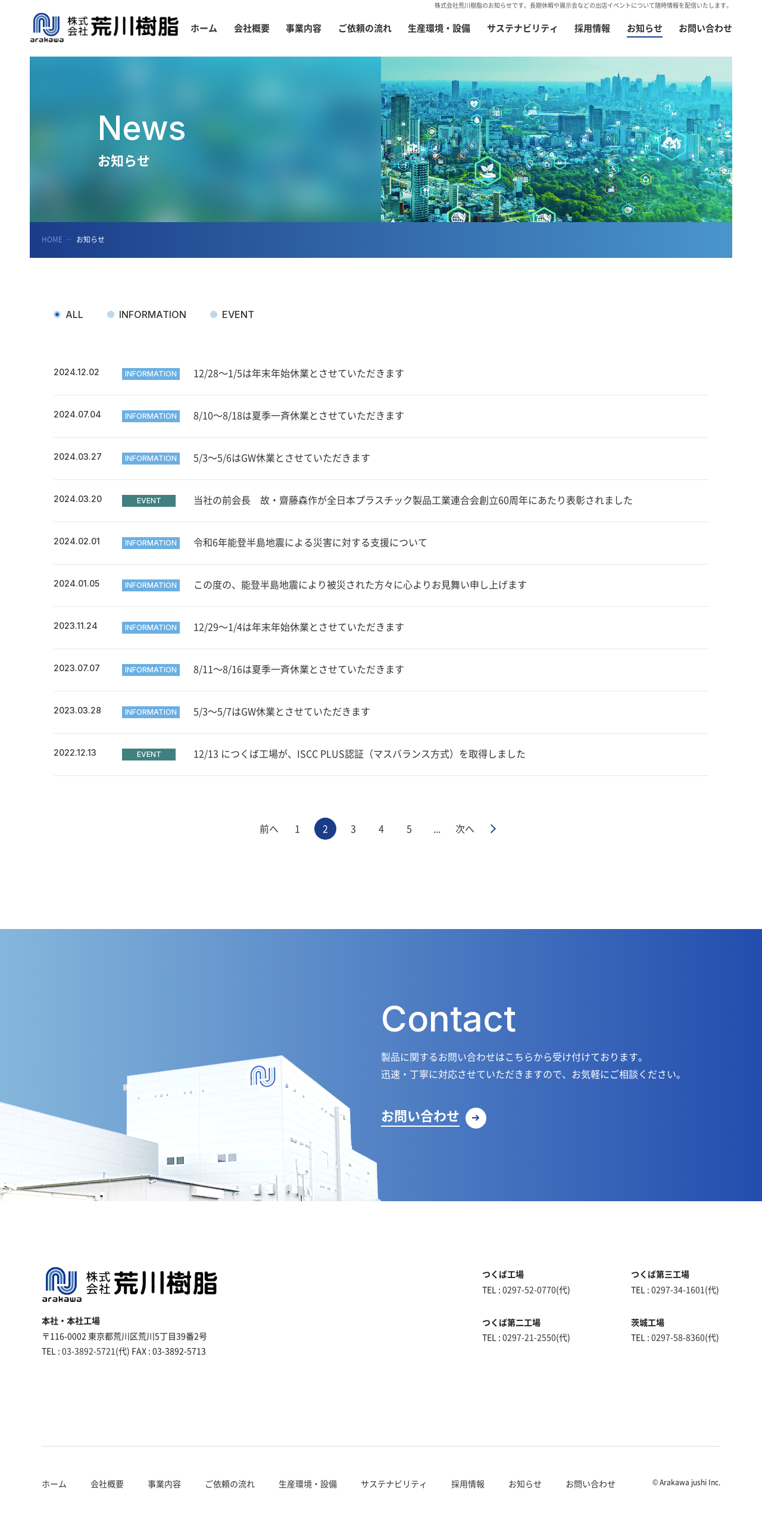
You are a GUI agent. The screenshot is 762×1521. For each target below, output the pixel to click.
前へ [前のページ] (269, 828)
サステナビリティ (394, 1483)
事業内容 (164, 1483)
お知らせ (525, 1483)
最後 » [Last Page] (493, 829)
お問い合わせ (591, 1483)
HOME (52, 239)
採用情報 (468, 1483)
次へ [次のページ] (464, 828)
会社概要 (107, 1483)
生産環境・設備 (308, 1483)
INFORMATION (152, 314)
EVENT (238, 314)
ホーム (54, 1483)
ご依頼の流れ (230, 1483)
